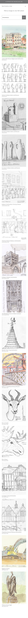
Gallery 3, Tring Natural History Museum (11, 386)
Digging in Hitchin (6, 568)
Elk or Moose (5, 459)
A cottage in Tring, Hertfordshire (9, 495)
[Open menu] (25, 6)
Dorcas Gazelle (5, 423)
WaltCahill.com (7, 6)
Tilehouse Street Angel (7, 605)
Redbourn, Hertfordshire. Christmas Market (11, 204)
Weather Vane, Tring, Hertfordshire (9, 350)
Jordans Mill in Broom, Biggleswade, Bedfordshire (12, 58)
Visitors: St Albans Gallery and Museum (10, 95)
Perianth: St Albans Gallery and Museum (10, 131)
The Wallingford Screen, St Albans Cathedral (11, 313)
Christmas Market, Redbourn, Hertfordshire (11, 240)
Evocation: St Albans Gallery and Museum (11, 168)
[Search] (24, 17)
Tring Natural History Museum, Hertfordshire (11, 532)
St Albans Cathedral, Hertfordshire (9, 277)
